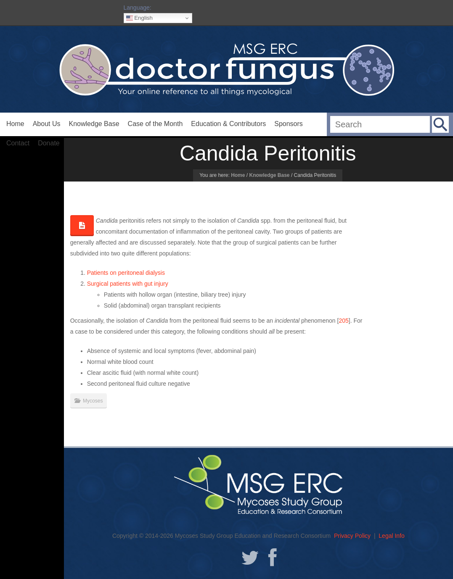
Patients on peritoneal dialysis (126, 272)
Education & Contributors (228, 123)
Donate (49, 143)
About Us (47, 123)
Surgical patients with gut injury (127, 283)
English (139, 18)
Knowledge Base (94, 123)
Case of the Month (155, 123)
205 (343, 320)
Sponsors (288, 123)
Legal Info (392, 535)
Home (15, 123)
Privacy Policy (352, 535)
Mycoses (93, 401)
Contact (17, 143)
